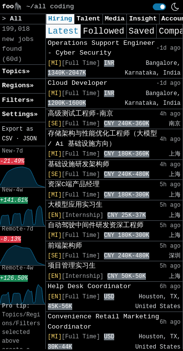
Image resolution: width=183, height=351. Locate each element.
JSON (30, 139)
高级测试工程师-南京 (80, 113)
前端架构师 (65, 246)
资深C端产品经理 (74, 184)
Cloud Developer (77, 83)
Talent (89, 18)
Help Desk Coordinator (89, 286)
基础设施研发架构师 (78, 164)
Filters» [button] (18, 100)
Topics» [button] (16, 71)
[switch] (159, 6)
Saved (142, 31)
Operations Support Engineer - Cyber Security (101, 48)
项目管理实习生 (72, 266)
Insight (143, 18)
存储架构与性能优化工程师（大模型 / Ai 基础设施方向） (102, 138)
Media (115, 18)
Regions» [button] (18, 85)
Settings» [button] (20, 114)
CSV (7, 139)
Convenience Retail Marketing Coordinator (103, 321)
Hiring (60, 18)
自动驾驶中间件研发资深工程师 (95, 225)
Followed (103, 31)
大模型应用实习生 (75, 205)
